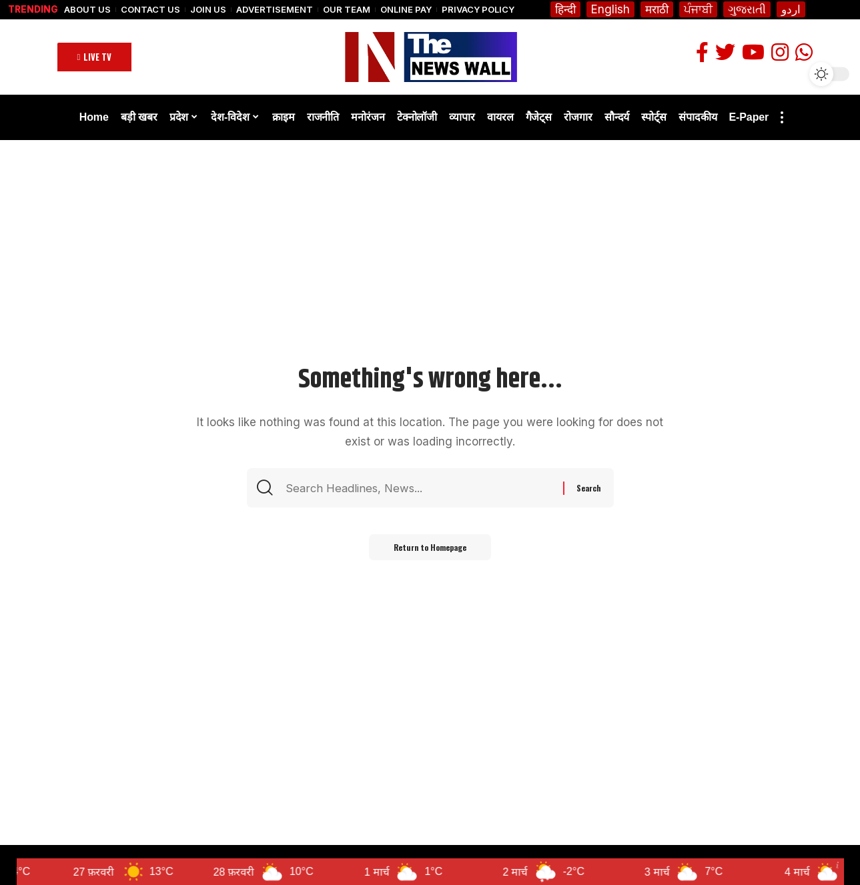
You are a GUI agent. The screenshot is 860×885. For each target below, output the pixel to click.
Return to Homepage (430, 548)
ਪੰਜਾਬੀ (698, 9)
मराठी (657, 9)
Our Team (346, 10)
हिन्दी (565, 9)
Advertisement (274, 10)
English (610, 9)
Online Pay (406, 10)
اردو (791, 9)
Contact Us (150, 10)
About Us (87, 10)
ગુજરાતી (747, 9)
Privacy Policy (478, 10)
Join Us (208, 10)
